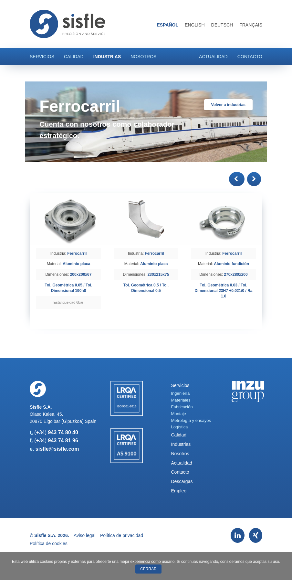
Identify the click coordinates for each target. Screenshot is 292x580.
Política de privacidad (121, 535)
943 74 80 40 (63, 432)
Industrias (107, 56)
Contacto (249, 56)
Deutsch (222, 25)
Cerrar (148, 569)
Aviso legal (84, 535)
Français (250, 25)
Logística (179, 426)
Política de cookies (49, 543)
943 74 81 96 (63, 440)
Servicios (42, 56)
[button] (237, 179)
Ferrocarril (77, 253)
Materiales (181, 400)
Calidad (74, 56)
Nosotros (143, 56)
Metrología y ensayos (191, 420)
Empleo (178, 490)
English (194, 25)
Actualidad (213, 56)
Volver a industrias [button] (228, 104)
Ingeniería (180, 393)
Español (167, 25)
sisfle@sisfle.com (57, 449)
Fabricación (182, 406)
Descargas (182, 481)
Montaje (178, 413)
